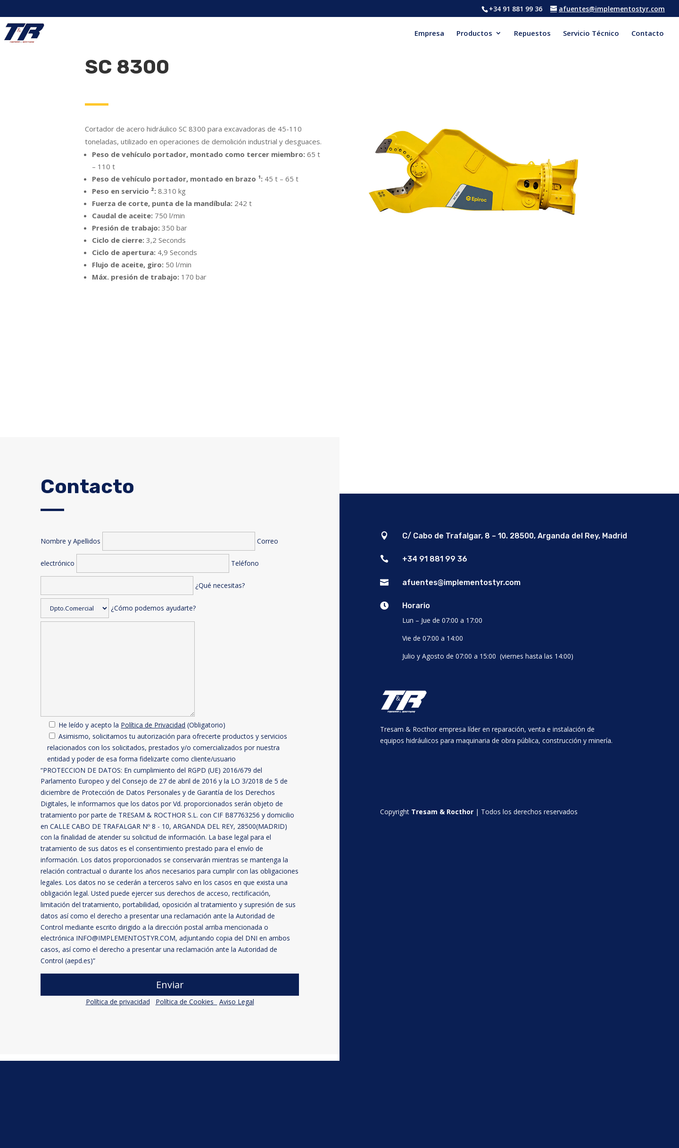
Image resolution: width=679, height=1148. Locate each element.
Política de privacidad (118, 1001)
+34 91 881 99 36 (434, 558)
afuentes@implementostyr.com (461, 582)
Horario (416, 605)
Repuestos (532, 34)
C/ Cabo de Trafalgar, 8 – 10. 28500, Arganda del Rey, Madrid (514, 535)
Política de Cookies (186, 1001)
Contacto (647, 34)
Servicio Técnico (591, 34)
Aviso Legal (236, 1001)
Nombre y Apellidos (149, 541)
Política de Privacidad (153, 724)
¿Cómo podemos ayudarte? (169, 806)
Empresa (429, 34)
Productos (474, 34)
